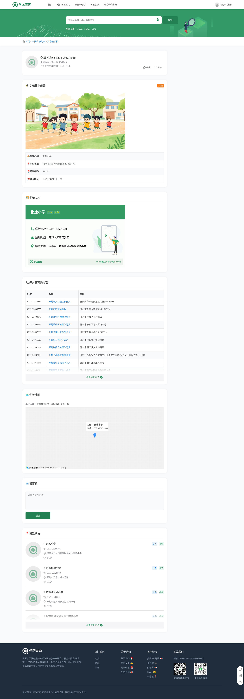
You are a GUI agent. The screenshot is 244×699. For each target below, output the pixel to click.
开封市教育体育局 (57, 309)
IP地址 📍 (152, 676)
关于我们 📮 (127, 658)
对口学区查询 (63, 4)
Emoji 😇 (151, 672)
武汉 (79, 29)
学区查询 (25, 4)
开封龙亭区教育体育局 (59, 332)
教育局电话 (80, 4)
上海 (94, 29)
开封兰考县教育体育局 (59, 355)
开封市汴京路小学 (53, 592)
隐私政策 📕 (127, 667)
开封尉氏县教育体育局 (59, 347)
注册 (229, 4)
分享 (158, 67)
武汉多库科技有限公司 (52, 692)
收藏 (146, 67)
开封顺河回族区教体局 (59, 301)
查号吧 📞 (152, 663)
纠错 (160, 85)
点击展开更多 (94, 377)
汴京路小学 (49, 543)
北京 (86, 29)
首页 (50, 4)
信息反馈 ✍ (127, 663)
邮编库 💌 (152, 667)
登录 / (223, 4)
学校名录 (94, 4)
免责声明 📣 (127, 672)
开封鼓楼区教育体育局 (59, 324)
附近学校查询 (110, 4)
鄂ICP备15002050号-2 (75, 692)
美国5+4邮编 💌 (154, 658)
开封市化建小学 (52, 568)
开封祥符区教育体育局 (59, 317)
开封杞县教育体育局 (58, 340)
